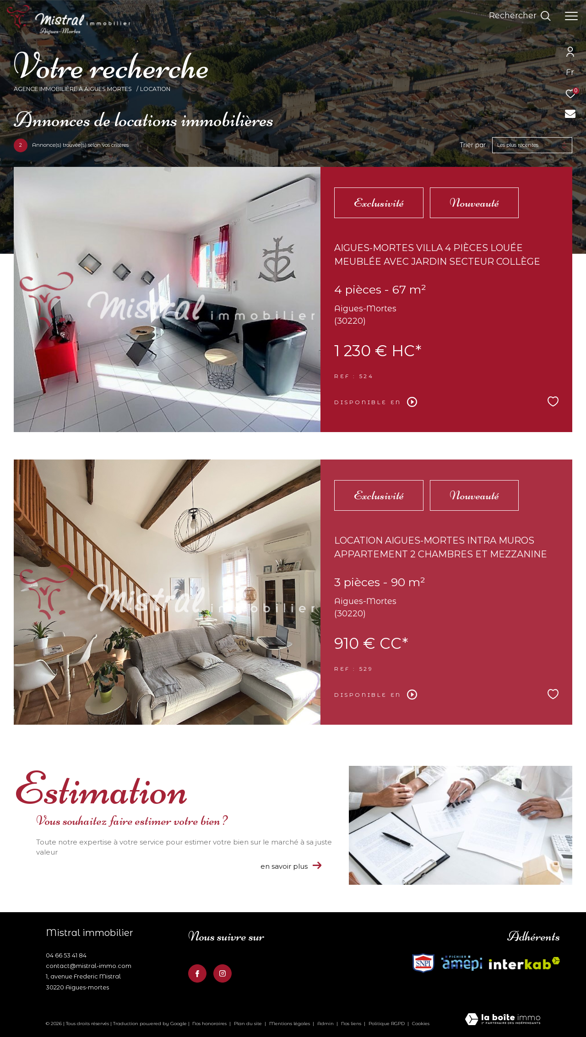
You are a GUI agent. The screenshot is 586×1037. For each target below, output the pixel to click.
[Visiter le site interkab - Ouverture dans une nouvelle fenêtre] (423, 963)
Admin (326, 1023)
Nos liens (352, 1023)
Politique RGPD (387, 1023)
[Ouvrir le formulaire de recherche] (520, 16)
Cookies (420, 1023)
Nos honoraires (209, 1023)
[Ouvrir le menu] (571, 16)
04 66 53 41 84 (66, 955)
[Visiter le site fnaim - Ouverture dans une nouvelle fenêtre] (461, 963)
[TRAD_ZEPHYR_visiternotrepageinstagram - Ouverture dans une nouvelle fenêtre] (222, 973)
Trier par (473, 145)
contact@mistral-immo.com (88, 965)
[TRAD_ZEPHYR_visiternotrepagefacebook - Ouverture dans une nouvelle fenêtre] (197, 973)
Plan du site (248, 1023)
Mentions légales (290, 1023)
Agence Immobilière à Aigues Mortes (73, 89)
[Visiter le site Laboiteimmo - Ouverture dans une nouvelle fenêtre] (502, 1019)
